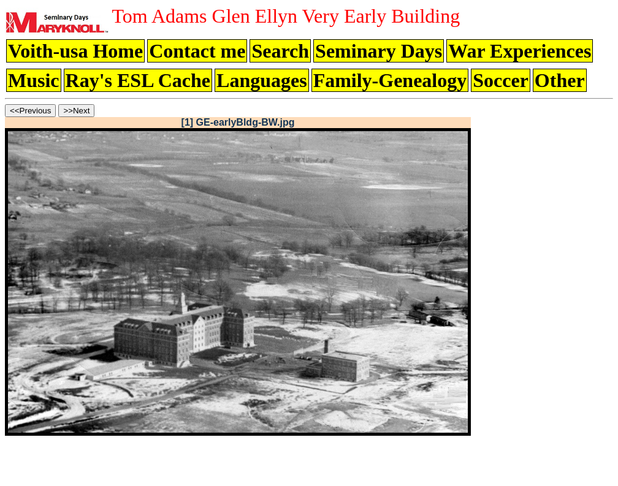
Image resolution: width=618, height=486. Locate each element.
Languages (261, 80)
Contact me (197, 51)
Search (280, 51)
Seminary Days (378, 51)
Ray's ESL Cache (138, 80)
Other (560, 80)
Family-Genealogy (390, 80)
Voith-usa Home (75, 51)
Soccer (500, 80)
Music (33, 80)
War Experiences (519, 51)
